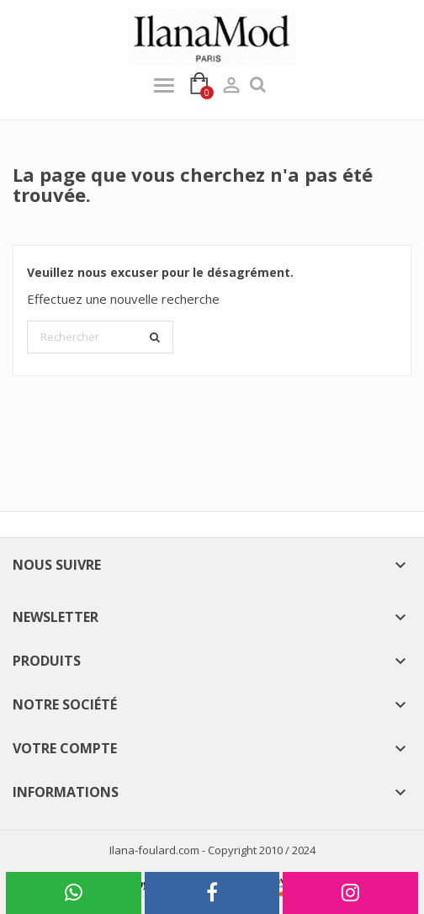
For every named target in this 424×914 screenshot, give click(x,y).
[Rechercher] (100, 337)
